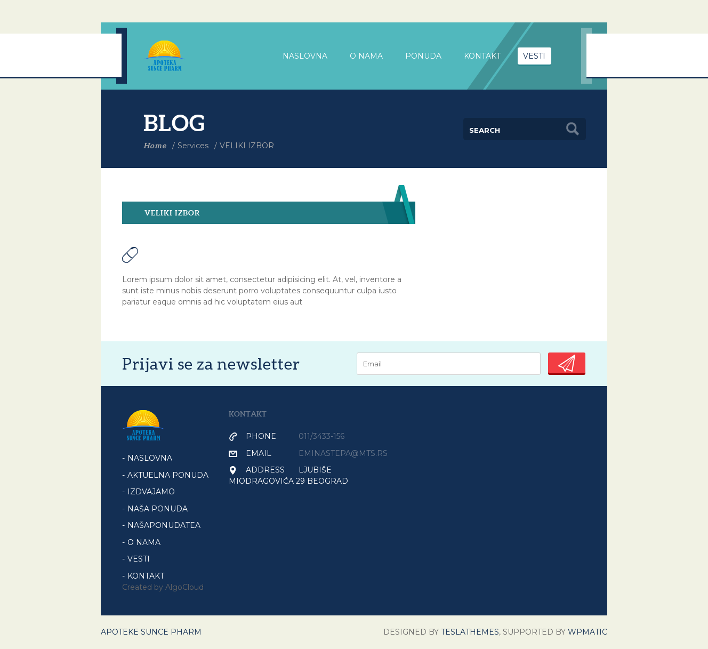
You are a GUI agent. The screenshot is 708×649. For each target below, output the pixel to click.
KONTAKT (145, 576)
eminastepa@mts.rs (343, 453)
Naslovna (149, 458)
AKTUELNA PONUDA (167, 475)
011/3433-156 (321, 436)
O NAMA (143, 542)
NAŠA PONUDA (157, 509)
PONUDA (423, 56)
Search (572, 129)
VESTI (534, 56)
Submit (566, 362)
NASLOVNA (305, 56)
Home (154, 145)
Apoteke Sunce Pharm (151, 632)
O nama (366, 56)
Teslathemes (470, 632)
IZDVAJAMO (151, 491)
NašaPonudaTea (163, 525)
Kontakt (482, 56)
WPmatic (587, 632)
